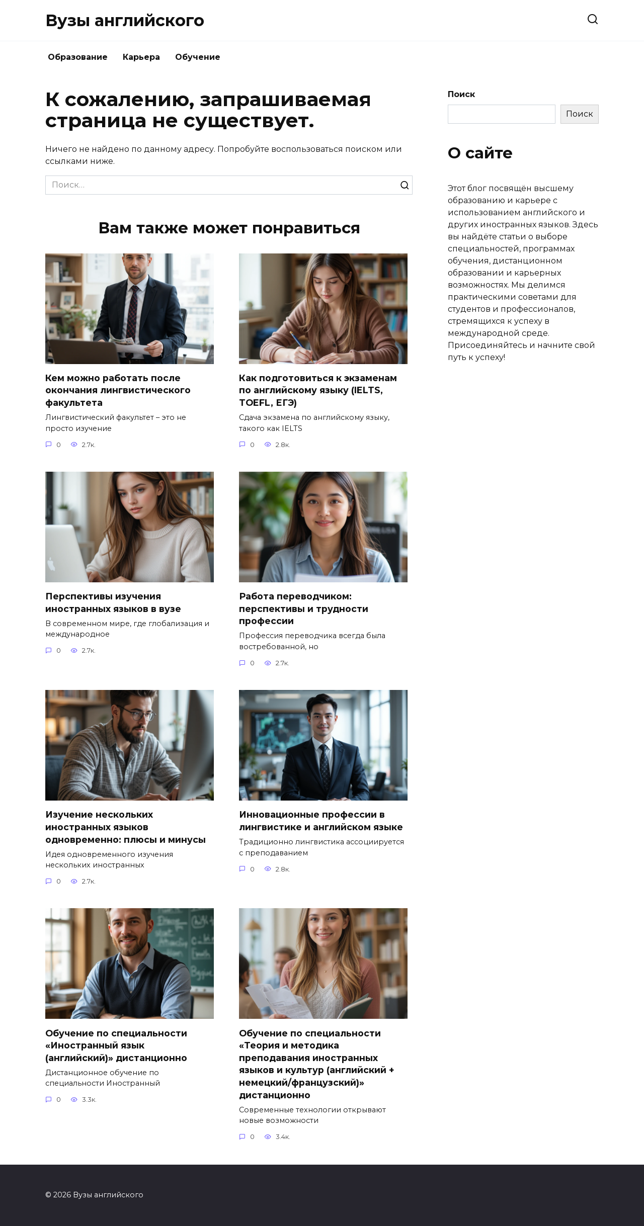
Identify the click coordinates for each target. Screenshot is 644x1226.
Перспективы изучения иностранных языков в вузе (113, 602)
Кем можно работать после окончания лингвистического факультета (118, 390)
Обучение (197, 57)
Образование (78, 57)
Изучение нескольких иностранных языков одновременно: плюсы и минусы (125, 827)
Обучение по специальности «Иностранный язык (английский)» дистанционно (116, 1046)
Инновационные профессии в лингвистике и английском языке (321, 821)
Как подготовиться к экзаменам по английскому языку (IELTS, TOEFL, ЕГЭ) (318, 390)
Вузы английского (124, 20)
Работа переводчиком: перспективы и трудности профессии (303, 608)
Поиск (461, 94)
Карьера (141, 57)
